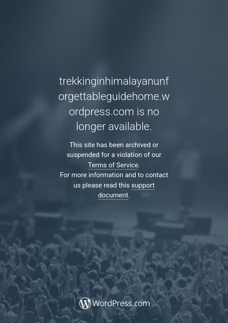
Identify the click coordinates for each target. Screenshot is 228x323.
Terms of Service (113, 165)
